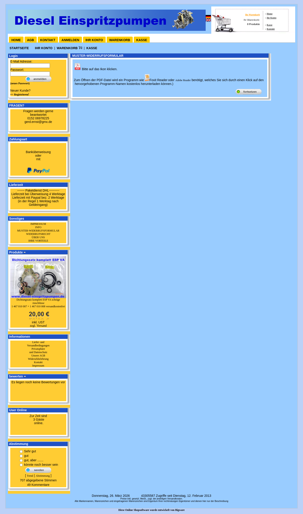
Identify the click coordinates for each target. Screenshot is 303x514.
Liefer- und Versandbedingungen (38, 344)
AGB (30, 40)
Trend (30, 475)
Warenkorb (119, 40)
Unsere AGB (38, 355)
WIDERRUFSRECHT (38, 234)
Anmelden (70, 40)
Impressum (38, 365)
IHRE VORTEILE (38, 240)
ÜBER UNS (38, 237)
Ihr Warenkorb (252, 14)
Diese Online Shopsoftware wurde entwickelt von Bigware (151, 510)
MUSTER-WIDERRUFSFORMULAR (38, 230)
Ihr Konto (271, 18)
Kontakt (271, 29)
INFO (38, 227)
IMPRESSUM (38, 223)
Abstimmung (43, 475)
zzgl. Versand (38, 325)
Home (270, 14)
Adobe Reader (183, 80)
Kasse (269, 25)
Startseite (20, 48)
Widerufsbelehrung (38, 358)
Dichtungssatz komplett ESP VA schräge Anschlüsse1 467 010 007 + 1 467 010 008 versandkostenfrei (38, 303)
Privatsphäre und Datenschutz (38, 350)
